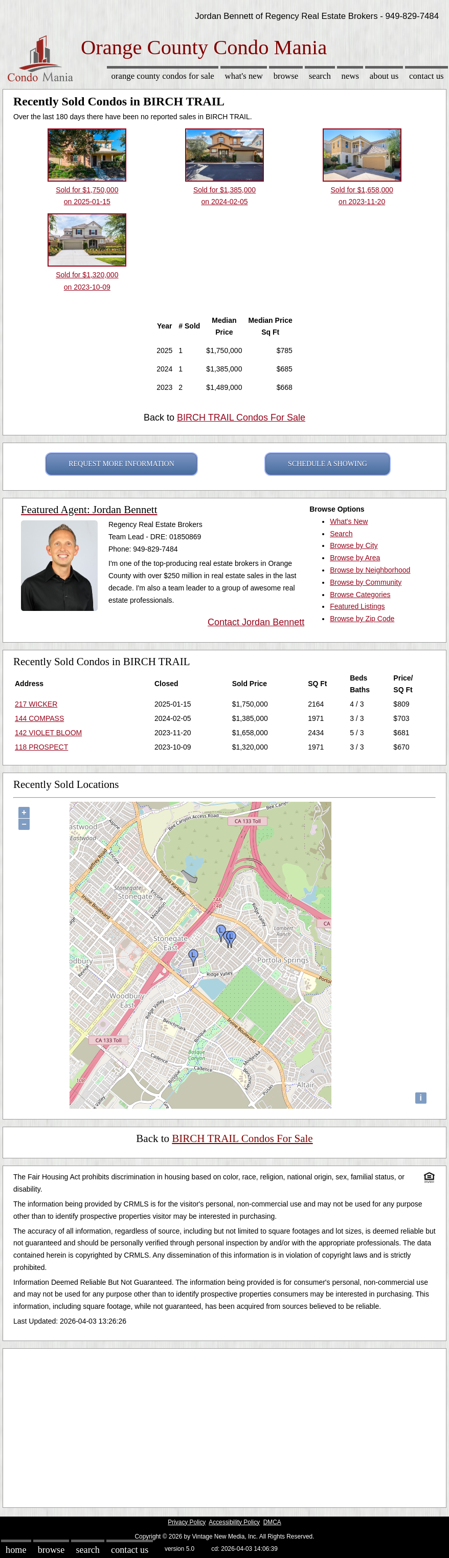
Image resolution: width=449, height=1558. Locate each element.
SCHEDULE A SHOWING (327, 464)
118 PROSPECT (41, 747)
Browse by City (353, 545)
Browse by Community (365, 582)
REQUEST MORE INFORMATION (121, 464)
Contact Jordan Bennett (256, 622)
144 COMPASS (39, 718)
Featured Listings (357, 606)
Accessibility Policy (234, 1522)
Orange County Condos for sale (162, 76)
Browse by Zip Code (362, 619)
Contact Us (426, 76)
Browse (286, 76)
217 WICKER (36, 704)
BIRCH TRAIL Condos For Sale (241, 417)
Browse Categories (360, 594)
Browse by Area (355, 558)
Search (320, 76)
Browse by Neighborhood (370, 570)
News (351, 76)
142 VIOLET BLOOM (48, 733)
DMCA (272, 1522)
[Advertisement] (224, 1425)
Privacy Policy (187, 1522)
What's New (244, 76)
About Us (384, 76)
